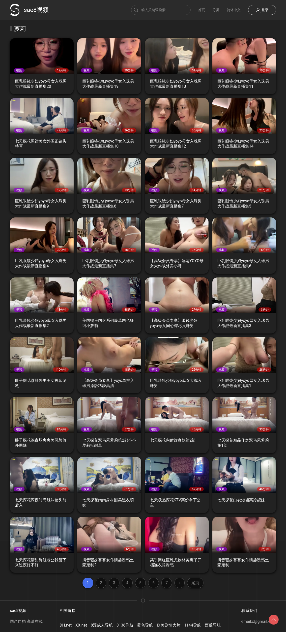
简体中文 (234, 10)
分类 (215, 10)
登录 (262, 10)
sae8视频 (29, 9)
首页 (201, 10)
